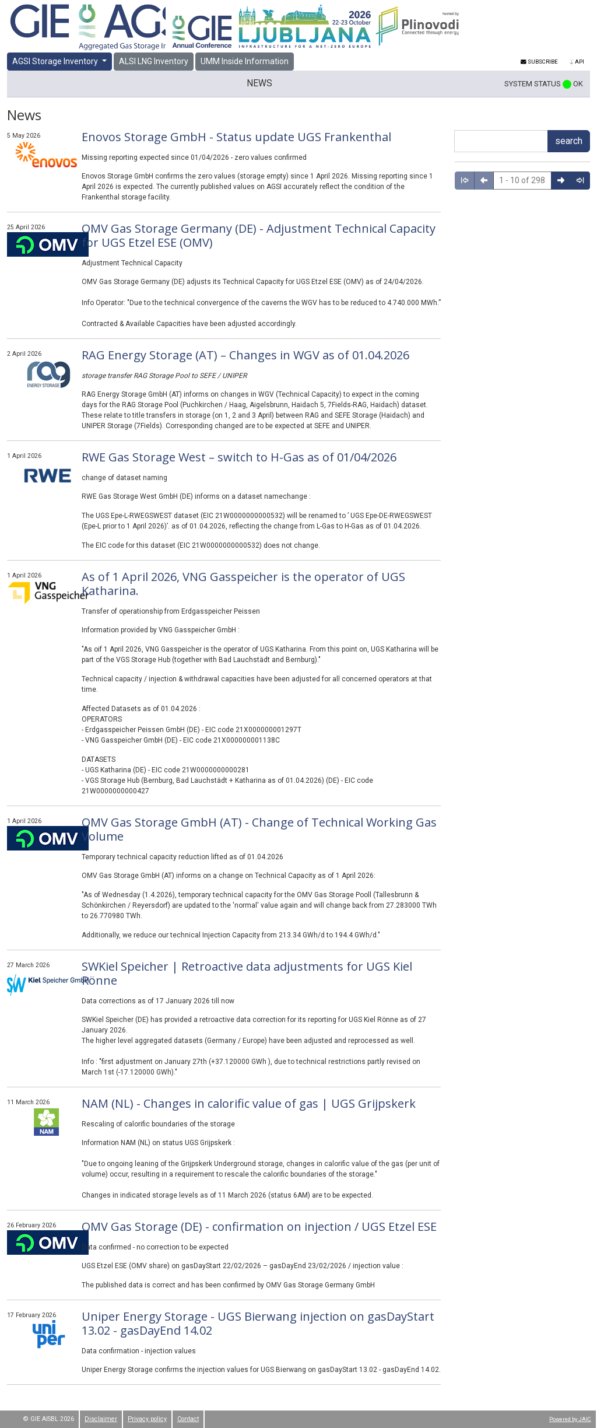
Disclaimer (101, 1419)
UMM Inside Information (245, 61)
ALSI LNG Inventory (153, 61)
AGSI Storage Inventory (56, 61)
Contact (188, 1419)
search (568, 140)
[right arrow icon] (561, 181)
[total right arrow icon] (580, 181)
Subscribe (539, 61)
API (576, 61)
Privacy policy (147, 1419)
